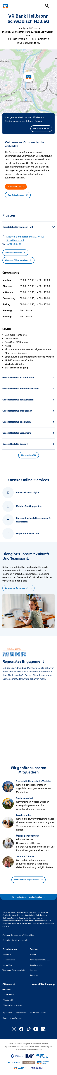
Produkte (6, 954)
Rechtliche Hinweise (39, 1013)
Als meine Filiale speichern (18, 260)
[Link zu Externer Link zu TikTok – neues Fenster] (28, 1029)
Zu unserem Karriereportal (18, 588)
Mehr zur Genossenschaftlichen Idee (18, 935)
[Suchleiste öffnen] (47, 5)
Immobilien (7, 965)
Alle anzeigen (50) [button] (28, 455)
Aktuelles (34, 975)
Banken (33, 954)
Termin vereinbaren (15, 252)
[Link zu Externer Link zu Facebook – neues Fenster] (21, 1029)
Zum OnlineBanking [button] (18, 195)
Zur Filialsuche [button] (41, 128)
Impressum (7, 1013)
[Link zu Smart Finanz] (43, 1062)
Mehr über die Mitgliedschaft (28, 879)
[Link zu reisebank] (37, 1068)
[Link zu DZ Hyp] (20, 1068)
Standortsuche (36, 965)
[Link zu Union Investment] (17, 1056)
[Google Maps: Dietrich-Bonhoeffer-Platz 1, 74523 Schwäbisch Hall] (30, 238)
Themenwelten (8, 960)
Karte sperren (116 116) (40, 960)
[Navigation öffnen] (53, 6)
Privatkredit (7, 1000)
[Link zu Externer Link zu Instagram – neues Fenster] (14, 1029)
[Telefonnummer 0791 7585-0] (14, 244)
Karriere (33, 970)
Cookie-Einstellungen (11, 1018)
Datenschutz (21, 1013)
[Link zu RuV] (30, 1056)
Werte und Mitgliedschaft (13, 970)
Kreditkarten (8, 995)
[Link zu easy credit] (42, 1056)
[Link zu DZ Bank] (14, 1062)
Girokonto (6, 989)
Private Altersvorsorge (12, 1005)
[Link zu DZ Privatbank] (28, 1062)
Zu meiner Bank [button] (15, 186)
